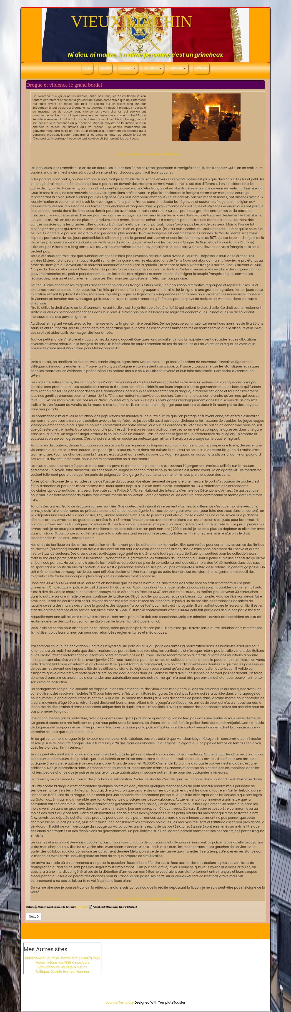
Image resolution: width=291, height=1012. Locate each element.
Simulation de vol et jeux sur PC (62, 967)
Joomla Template (120, 1002)
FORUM (201, 68)
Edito (87, 68)
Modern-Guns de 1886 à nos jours (62, 962)
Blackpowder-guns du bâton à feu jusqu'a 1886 (62, 958)
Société (82, 907)
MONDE (177, 68)
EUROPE (152, 68)
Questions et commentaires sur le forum (147, 154)
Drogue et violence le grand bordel (64, 85)
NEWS (105, 68)
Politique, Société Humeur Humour (62, 971)
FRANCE (126, 68)
